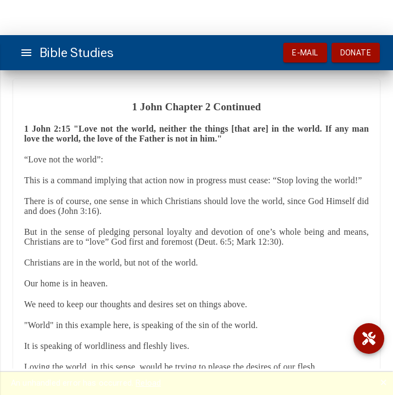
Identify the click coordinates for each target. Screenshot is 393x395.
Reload (148, 383)
